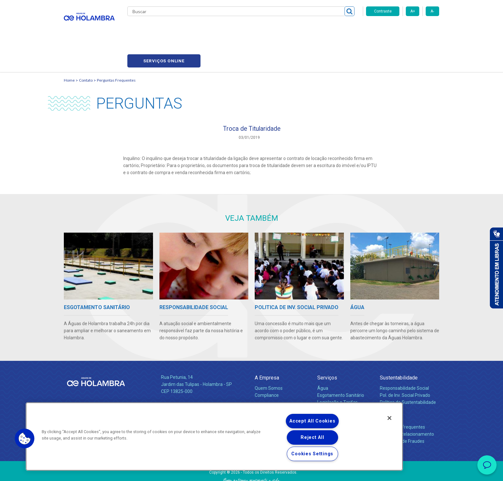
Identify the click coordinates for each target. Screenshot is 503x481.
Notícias (264, 381)
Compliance (267, 367)
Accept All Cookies (312, 421)
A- (432, 11)
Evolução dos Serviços (339, 381)
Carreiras (277, 28)
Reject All (312, 437)
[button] (24, 438)
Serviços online (402, 29)
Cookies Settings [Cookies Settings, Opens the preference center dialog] (312, 454)
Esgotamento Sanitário (340, 367)
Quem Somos (269, 359)
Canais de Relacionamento (407, 405)
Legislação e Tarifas (337, 374)
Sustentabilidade (399, 349)
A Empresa (267, 349)
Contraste (383, 11)
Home (69, 50)
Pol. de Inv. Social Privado (405, 367)
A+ (412, 11)
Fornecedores (311, 28)
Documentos (330, 388)
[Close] (389, 418)
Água (322, 359)
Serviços (327, 349)
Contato (86, 50)
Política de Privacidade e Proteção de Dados (251, 471)
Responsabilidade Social (404, 359)
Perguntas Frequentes (116, 50)
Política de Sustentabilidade (408, 374)
